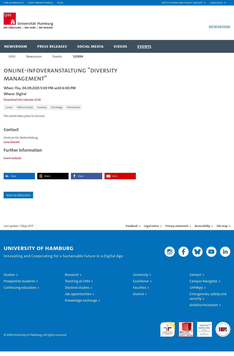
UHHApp (196, 292)
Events (144, 46)
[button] (184, 2)
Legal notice (151, 230)
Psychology (56, 111)
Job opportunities (78, 298)
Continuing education (20, 292)
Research (72, 279)
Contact (195, 279)
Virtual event (73, 111)
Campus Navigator (204, 285)
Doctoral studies (77, 292)
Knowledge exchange (81, 305)
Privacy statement (176, 230)
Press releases (52, 46)
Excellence (141, 285)
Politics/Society (25, 111)
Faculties (139, 292)
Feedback (132, 230)
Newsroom (15, 46)
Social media (90, 46)
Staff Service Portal (40, 2)
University (140, 279)
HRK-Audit (203, 328)
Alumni (138, 298)
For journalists (14, 2)
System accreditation (223, 330)
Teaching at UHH (77, 285)
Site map (222, 230)
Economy (42, 111)
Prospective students (19, 285)
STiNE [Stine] (60, 2)
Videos (120, 46)
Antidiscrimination (204, 309)
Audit (182, 328)
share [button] (13, 180)
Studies (9, 279)
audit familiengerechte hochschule (167, 332)
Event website (12, 163)
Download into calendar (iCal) (22, 104)
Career (9, 111)
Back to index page (18, 199)
